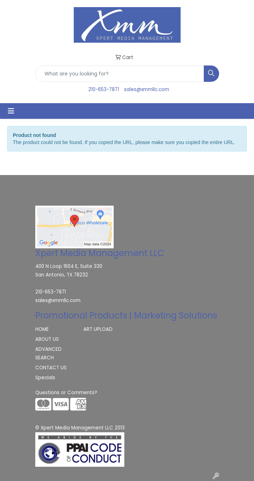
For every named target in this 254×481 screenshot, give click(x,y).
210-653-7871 (103, 89)
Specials (45, 377)
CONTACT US (51, 367)
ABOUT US (47, 339)
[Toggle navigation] (11, 111)
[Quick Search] (119, 73)
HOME (42, 329)
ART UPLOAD (98, 329)
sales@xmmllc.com (146, 89)
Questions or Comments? (66, 392)
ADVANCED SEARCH (48, 353)
